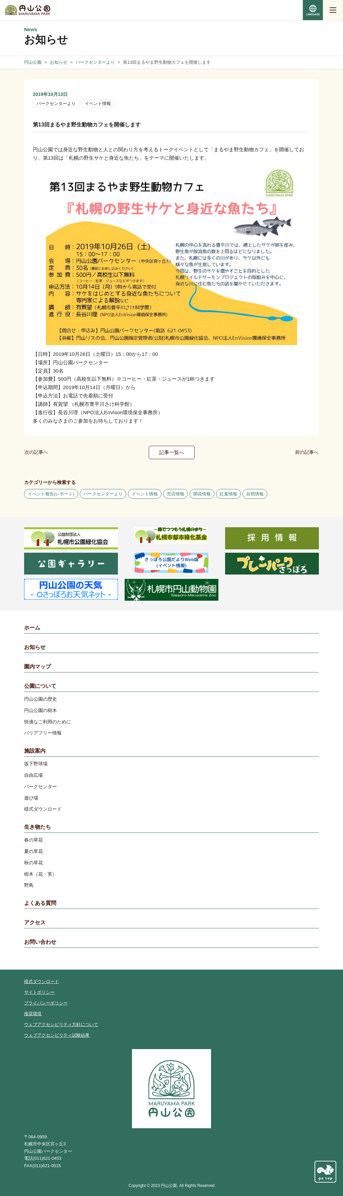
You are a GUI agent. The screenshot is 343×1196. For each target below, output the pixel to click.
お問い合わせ (40, 942)
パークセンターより (56, 103)
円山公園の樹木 (40, 710)
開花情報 (202, 493)
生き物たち (37, 827)
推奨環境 (33, 1013)
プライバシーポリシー (46, 1002)
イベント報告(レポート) (51, 493)
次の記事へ (36, 452)
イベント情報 (98, 103)
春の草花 (33, 839)
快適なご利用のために (47, 721)
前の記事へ (307, 452)
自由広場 (33, 775)
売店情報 (175, 493)
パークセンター (40, 786)
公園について (40, 686)
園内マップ (37, 666)
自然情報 (255, 493)
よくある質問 (40, 903)
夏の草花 (33, 851)
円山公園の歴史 (40, 699)
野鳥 (28, 885)
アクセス (35, 922)
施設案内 (35, 751)
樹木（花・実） (40, 874)
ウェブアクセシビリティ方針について (61, 1024)
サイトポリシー (39, 992)
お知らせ (35, 647)
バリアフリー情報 (43, 733)
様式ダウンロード (43, 809)
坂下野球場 (36, 763)
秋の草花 (33, 862)
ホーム (32, 628)
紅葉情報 (228, 493)
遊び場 (31, 798)
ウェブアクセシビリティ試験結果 (56, 1035)
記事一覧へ (171, 452)
